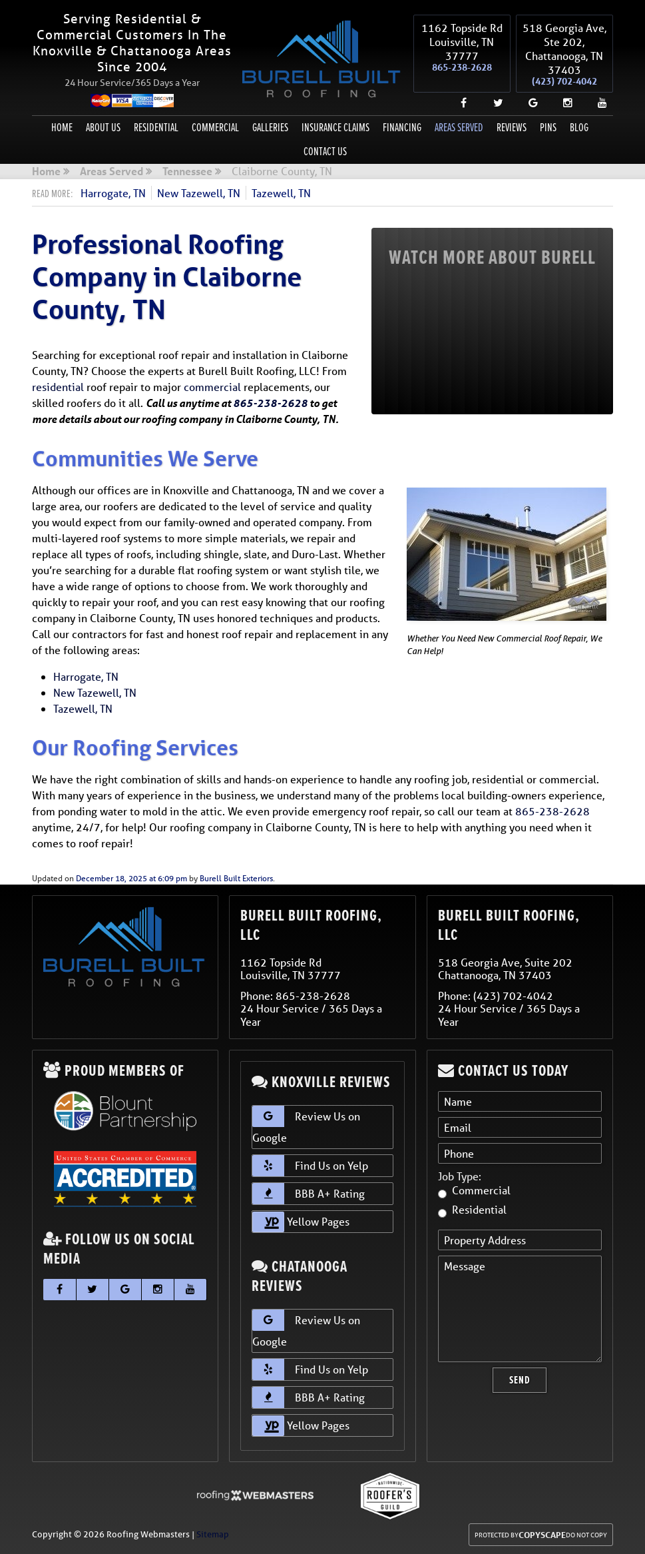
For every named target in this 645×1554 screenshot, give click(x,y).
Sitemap (212, 1534)
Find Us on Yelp (310, 1165)
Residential (156, 128)
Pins (548, 128)
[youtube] (597, 102)
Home (62, 128)
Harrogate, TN (113, 193)
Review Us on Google (306, 1125)
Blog (579, 128)
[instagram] (562, 102)
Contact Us (325, 152)
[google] (528, 102)
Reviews (512, 128)
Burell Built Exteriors (236, 878)
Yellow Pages (300, 1222)
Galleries (270, 128)
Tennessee (187, 172)
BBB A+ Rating (308, 1193)
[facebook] (459, 102)
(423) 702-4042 (564, 81)
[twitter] (493, 102)
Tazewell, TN (281, 193)
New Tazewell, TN (198, 193)
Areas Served (459, 128)
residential (58, 387)
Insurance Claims (335, 128)
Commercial (215, 128)
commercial (212, 387)
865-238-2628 (462, 67)
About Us (103, 128)
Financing (402, 128)
